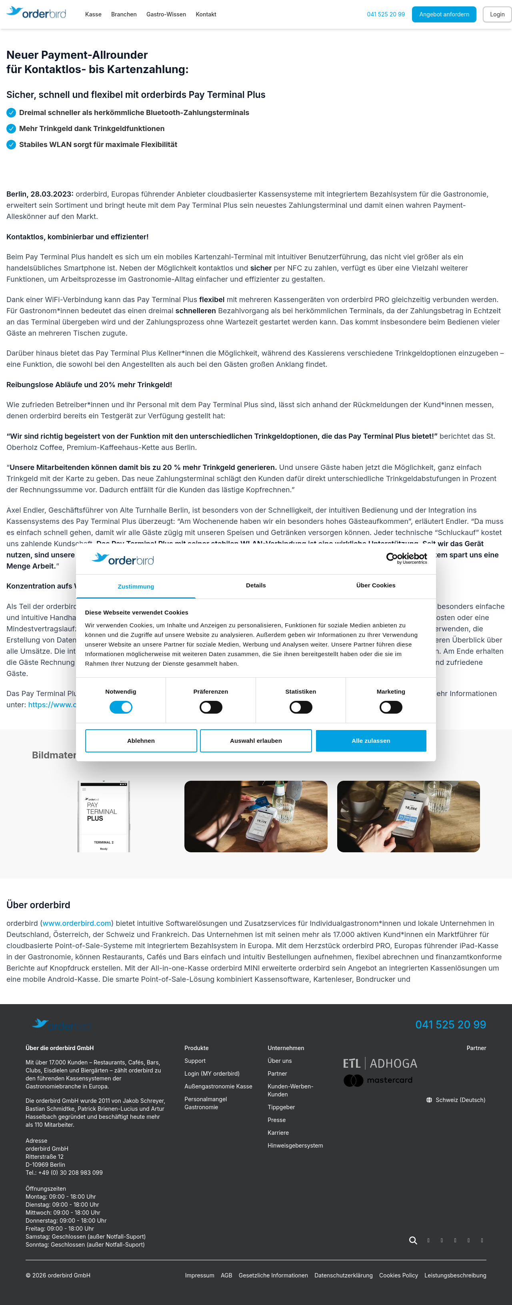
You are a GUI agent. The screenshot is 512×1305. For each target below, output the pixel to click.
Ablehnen (141, 740)
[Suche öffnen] (413, 1240)
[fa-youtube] (455, 1241)
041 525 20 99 (386, 14)
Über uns (280, 1060)
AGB (226, 1275)
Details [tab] (256, 585)
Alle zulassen (371, 740)
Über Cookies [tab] (376, 585)
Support (195, 1060)
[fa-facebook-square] (428, 1241)
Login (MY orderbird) (212, 1073)
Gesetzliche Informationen (273, 1275)
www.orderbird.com (76, 923)
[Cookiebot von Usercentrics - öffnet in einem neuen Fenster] (392, 559)
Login (497, 14)
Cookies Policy (398, 1275)
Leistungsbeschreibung (455, 1275)
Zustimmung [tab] (136, 586)
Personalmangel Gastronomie (205, 1103)
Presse (277, 1119)
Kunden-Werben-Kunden (290, 1090)
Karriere (278, 1132)
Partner (277, 1073)
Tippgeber (281, 1107)
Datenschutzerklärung (343, 1275)
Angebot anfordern (444, 14)
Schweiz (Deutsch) (456, 1099)
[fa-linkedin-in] (468, 1241)
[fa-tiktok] (482, 1241)
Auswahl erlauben (256, 740)
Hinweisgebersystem (295, 1145)
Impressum (199, 1275)
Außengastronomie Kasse (218, 1086)
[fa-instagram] (442, 1241)
